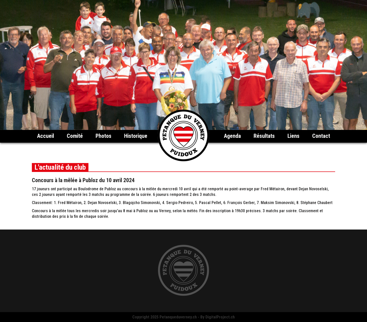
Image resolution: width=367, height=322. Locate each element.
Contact (321, 136)
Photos (103, 136)
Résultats (264, 136)
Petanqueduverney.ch (178, 317)
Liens (293, 136)
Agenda (232, 136)
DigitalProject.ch (220, 317)
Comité (75, 136)
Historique (135, 136)
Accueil (45, 136)
